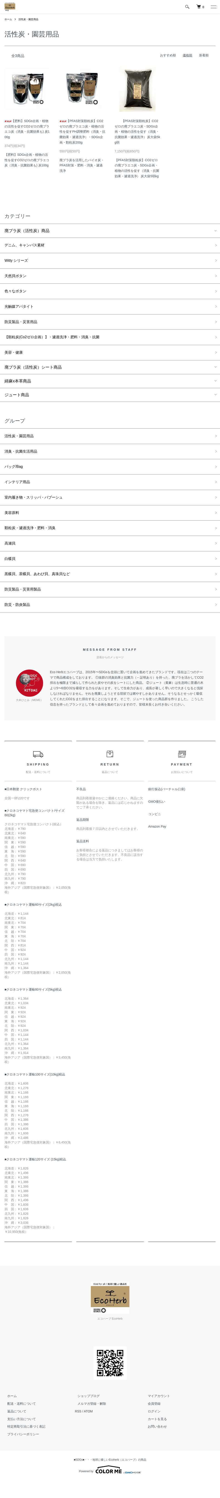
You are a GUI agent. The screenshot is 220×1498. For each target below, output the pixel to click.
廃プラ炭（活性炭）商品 (27, 230)
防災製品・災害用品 (23, 326)
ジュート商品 (17, 402)
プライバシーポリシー (20, 1452)
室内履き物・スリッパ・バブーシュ (37, 508)
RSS (78, 1429)
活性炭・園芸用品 (30, 19)
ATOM (88, 1429)
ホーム (9, 19)
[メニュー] (213, 7)
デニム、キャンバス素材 (27, 245)
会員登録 (151, 1421)
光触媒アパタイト (21, 310)
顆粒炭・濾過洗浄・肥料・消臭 (33, 541)
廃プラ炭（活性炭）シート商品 (33, 374)
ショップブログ (86, 1413)
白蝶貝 (11, 573)
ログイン (151, 1429)
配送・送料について (19, 1421)
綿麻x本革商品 (18, 388)
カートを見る (154, 1436)
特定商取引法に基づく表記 (24, 1444)
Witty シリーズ (18, 262)
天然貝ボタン (17, 278)
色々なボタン (17, 294)
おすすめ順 (168, 55)
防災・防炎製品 (19, 622)
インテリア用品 (19, 492)
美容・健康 (15, 359)
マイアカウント (156, 1413)
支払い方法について (19, 1436)
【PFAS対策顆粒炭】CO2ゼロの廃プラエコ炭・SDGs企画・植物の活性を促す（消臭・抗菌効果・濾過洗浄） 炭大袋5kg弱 (137, 131)
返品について (14, 1429)
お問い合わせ (154, 1444)
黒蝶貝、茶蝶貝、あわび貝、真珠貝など (41, 589)
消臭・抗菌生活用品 (23, 460)
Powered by (110, 1487)
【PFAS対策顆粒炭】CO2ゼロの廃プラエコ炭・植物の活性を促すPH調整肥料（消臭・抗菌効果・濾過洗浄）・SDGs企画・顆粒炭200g (82, 131)
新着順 (204, 55)
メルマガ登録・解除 (89, 1421)
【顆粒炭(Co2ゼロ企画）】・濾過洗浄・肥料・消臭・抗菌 (58, 343)
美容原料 (13, 524)
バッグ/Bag (15, 476)
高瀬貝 (11, 557)
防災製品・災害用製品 (25, 605)
